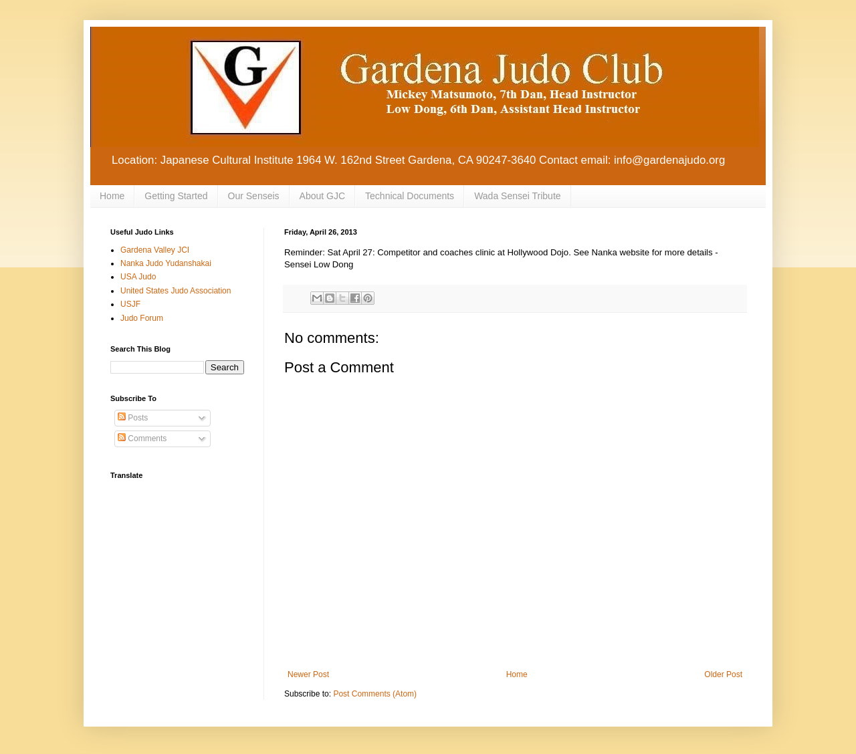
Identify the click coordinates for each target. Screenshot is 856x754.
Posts (133, 417)
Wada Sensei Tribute (517, 196)
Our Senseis (254, 196)
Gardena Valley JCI (154, 250)
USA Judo (138, 276)
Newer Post (308, 674)
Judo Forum (141, 318)
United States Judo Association (175, 290)
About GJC (322, 196)
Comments (142, 438)
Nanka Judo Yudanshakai (165, 263)
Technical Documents (409, 196)
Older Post (723, 674)
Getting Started (175, 196)
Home (112, 196)
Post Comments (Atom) (375, 694)
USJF (130, 304)
